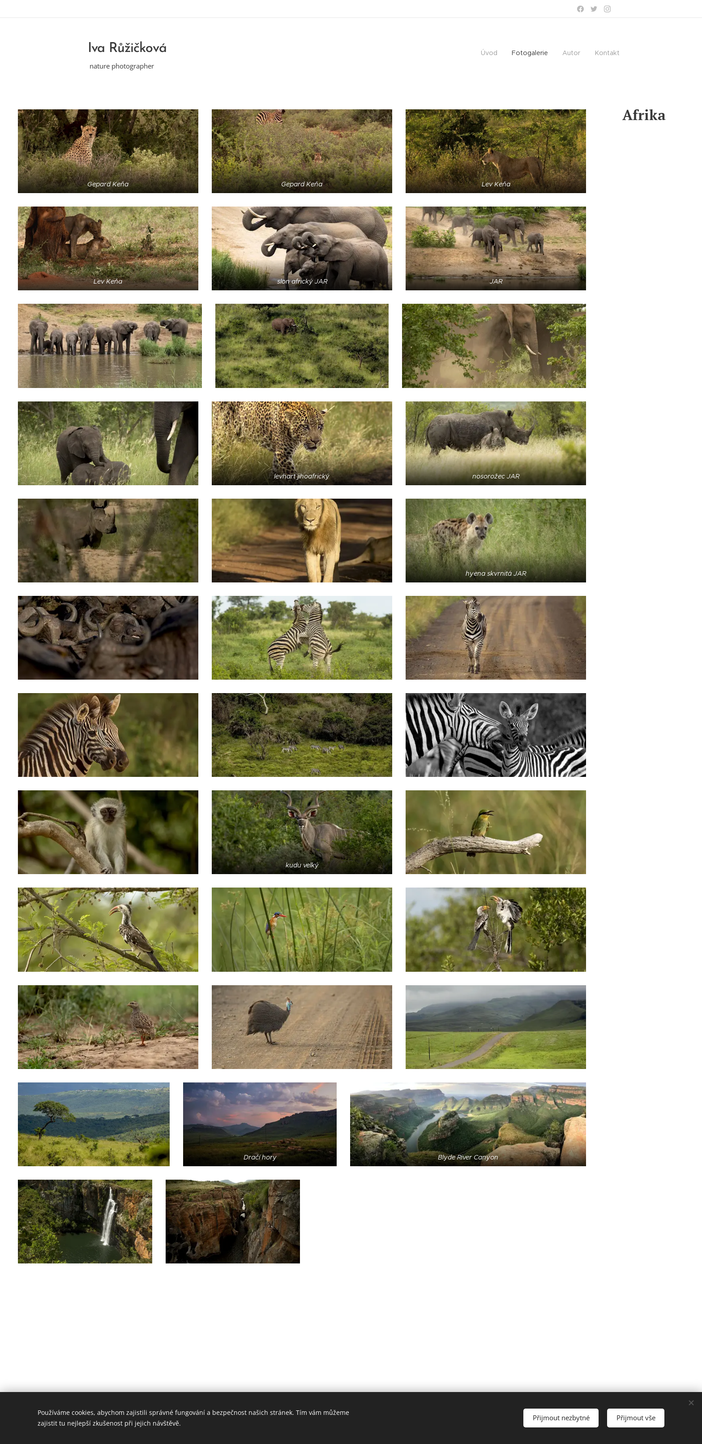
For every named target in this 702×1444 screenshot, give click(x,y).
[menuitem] (579, 54)
